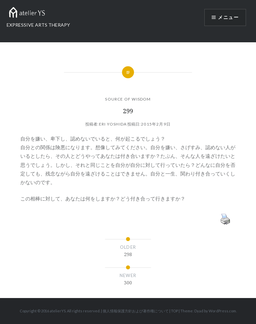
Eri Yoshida (113, 124)
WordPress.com (222, 311)
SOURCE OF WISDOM (128, 99)
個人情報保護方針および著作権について (136, 311)
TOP (174, 311)
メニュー (228, 17)
